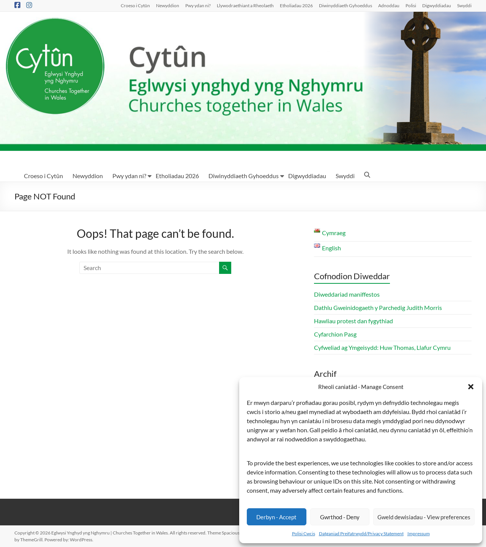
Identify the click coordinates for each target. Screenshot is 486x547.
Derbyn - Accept (276, 517)
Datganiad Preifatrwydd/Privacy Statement (361, 533)
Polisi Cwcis (303, 533)
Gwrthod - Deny (340, 517)
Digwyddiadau (436, 5)
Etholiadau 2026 (296, 5)
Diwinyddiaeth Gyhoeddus (345, 5)
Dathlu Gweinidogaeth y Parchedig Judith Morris (378, 307)
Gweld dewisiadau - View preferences (423, 517)
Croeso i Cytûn (135, 5)
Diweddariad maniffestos (347, 294)
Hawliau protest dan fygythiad (353, 320)
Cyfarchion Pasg (335, 334)
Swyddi (464, 5)
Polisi (411, 5)
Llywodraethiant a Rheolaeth (245, 5)
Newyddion (167, 5)
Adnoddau (388, 5)
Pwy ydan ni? (198, 5)
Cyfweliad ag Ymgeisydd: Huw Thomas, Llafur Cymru (382, 347)
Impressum (418, 533)
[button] (471, 386)
